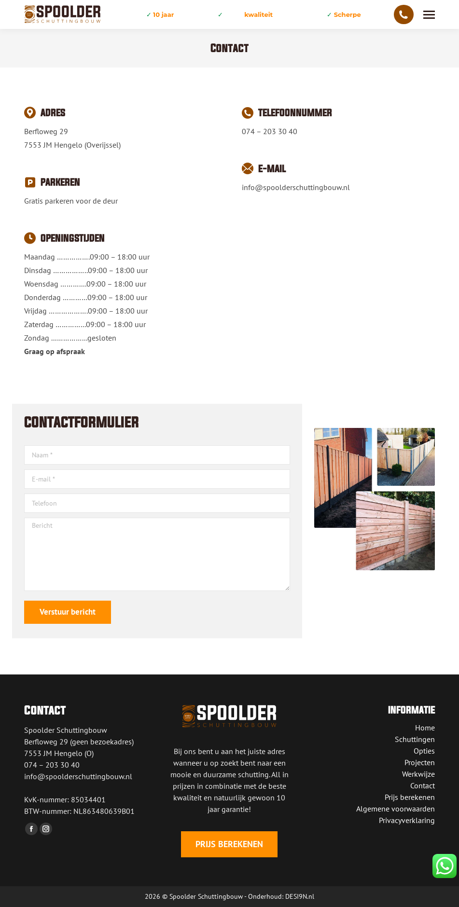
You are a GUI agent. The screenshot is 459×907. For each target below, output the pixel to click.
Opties (424, 751)
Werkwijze (418, 774)
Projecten (419, 762)
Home (425, 727)
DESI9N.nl (299, 896)
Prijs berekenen (410, 797)
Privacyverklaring (407, 820)
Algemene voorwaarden (395, 808)
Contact (422, 785)
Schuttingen (415, 739)
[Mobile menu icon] (429, 14)
